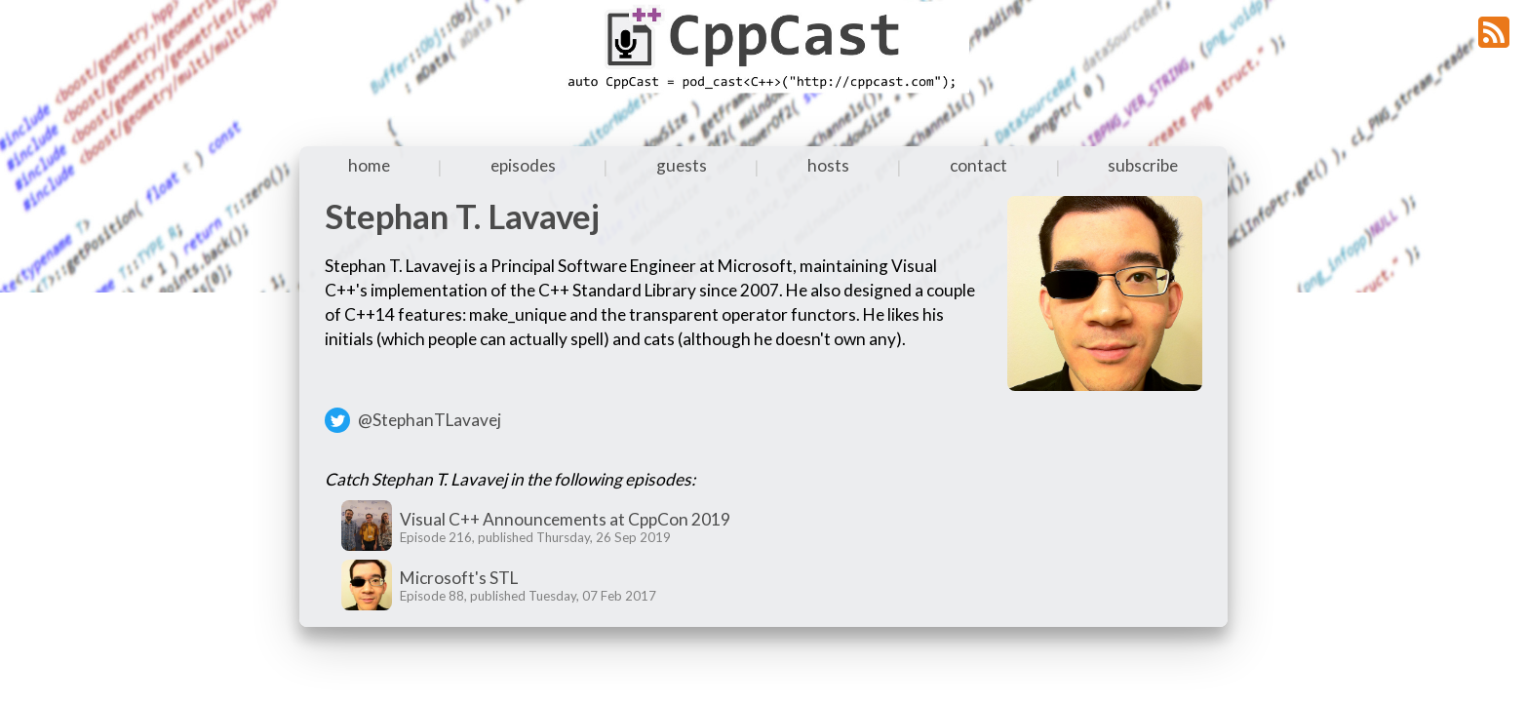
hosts (828, 165)
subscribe (1143, 165)
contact (978, 165)
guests (681, 165)
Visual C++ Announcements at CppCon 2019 (565, 519)
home (369, 165)
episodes (523, 165)
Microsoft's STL (459, 577)
